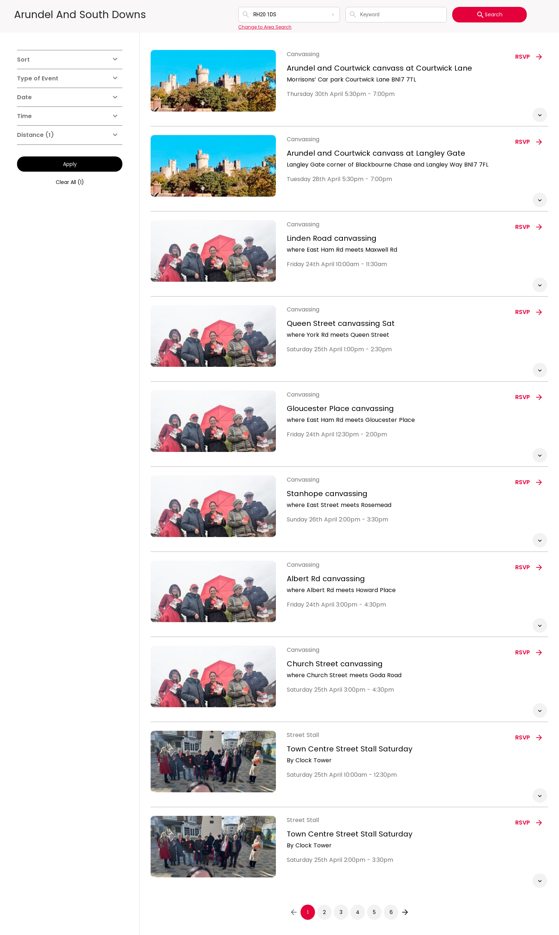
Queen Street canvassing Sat (341, 323)
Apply (70, 164)
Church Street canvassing (335, 664)
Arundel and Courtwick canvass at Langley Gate (376, 153)
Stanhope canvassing (327, 494)
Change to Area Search (264, 27)
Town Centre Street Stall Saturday (349, 749)
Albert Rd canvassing (326, 579)
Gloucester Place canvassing (340, 408)
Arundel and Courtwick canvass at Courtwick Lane (379, 68)
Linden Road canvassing (332, 238)
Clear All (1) (70, 182)
